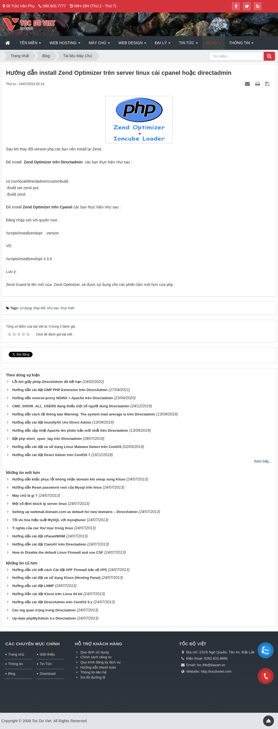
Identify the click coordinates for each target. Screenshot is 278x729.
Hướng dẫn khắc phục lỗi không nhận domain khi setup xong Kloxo (68, 479)
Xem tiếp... (263, 461)
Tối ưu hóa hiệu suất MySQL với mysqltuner (49, 520)
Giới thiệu (47, 654)
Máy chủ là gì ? (24, 495)
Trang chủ (16, 654)
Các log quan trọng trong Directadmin (44, 610)
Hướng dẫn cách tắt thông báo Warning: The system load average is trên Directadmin (83, 414)
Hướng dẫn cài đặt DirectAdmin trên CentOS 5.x (52, 602)
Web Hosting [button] (64, 44)
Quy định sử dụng (94, 652)
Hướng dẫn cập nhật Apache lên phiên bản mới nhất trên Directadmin (70, 430)
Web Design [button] (132, 44)
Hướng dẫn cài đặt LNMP (33, 586)
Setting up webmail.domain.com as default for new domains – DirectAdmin (75, 512)
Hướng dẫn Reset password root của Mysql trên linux (57, 487)
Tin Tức (46, 664)
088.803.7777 (54, 6)
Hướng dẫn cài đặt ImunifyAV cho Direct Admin (51, 422)
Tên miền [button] (30, 44)
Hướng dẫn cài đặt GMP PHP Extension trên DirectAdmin (60, 390)
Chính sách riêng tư (96, 657)
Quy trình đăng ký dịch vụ (100, 662)
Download (47, 674)
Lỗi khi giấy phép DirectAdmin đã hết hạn (46, 382)
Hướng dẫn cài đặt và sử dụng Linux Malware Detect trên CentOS (67, 447)
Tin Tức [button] (188, 44)
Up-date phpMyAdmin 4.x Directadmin (44, 618)
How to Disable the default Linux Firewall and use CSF (57, 552)
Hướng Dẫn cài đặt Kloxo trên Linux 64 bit (47, 594)
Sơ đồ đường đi (92, 677)
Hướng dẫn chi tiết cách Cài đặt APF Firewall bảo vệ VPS (59, 570)
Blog (11, 674)
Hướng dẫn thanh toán (98, 667)
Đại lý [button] (162, 44)
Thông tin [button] (241, 44)
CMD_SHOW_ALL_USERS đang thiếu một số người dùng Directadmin (70, 406)
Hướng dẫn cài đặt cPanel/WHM (38, 536)
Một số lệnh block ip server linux (39, 504)
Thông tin (15, 664)
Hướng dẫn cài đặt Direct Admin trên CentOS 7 (51, 455)
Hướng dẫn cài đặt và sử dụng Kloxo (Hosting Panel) (56, 578)
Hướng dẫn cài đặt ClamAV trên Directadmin (49, 544)
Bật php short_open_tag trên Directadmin (47, 439)
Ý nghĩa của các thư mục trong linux (42, 528)
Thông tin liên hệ (93, 672)
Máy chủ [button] (99, 44)
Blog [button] (213, 44)
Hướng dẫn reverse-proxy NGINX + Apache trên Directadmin (62, 398)
